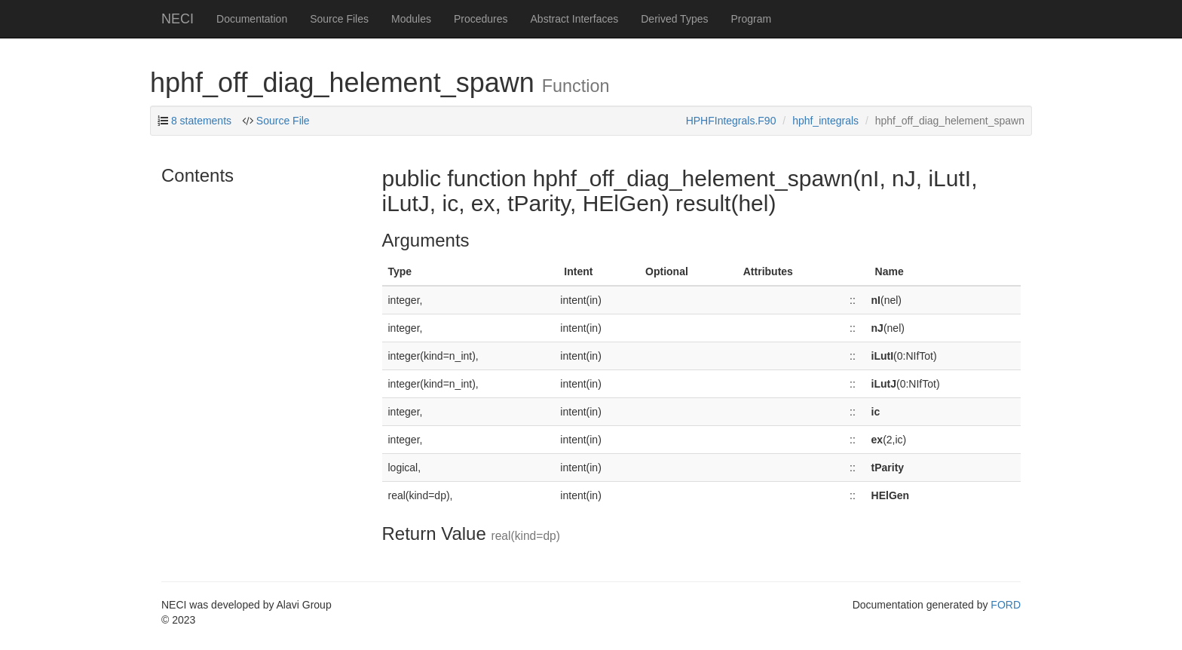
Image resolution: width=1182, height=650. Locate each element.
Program (750, 19)
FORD (1006, 605)
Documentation (251, 19)
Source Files (339, 19)
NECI (177, 18)
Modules (411, 19)
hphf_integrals (825, 121)
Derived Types (674, 19)
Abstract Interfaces (575, 19)
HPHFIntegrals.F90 (731, 121)
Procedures (481, 19)
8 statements (201, 121)
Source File (283, 121)
